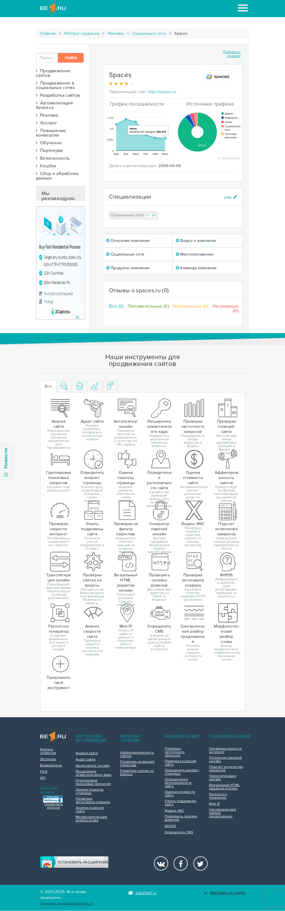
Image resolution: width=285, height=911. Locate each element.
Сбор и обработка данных (57, 176)
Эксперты (48, 759)
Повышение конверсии (51, 133)
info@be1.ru (143, 893)
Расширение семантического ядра (93, 773)
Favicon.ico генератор (218, 796)
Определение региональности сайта (178, 783)
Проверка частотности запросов (175, 752)
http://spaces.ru (162, 91)
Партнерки (49, 150)
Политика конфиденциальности (67, 903)
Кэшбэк (46, 166)
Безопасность (53, 158)
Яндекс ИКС (174, 811)
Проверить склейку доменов (181, 818)
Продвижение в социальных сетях (55, 85)
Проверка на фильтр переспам (137, 763)
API (43, 778)
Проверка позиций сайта (181, 763)
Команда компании (196, 268)
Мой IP (214, 804)
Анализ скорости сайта (90, 809)
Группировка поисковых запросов (93, 782)
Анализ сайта (87, 753)
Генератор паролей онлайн (225, 759)
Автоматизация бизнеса (54, 105)
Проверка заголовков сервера (93, 800)
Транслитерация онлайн (222, 777)
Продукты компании (128, 268)
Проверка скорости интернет (225, 750)
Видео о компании (196, 240)
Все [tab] (48, 386)
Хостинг (46, 123)
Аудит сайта (85, 759)
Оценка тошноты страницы (90, 791)
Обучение (49, 143)
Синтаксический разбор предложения (222, 813)
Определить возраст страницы (182, 772)
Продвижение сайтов (53, 73)
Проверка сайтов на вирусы (137, 772)
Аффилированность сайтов (137, 754)
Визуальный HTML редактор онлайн (224, 786)
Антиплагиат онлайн (93, 766)
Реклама (116, 33)
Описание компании (128, 240)
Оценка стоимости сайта (180, 793)
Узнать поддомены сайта (181, 802)
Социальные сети (149, 33)
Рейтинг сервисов (81, 33)
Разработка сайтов (58, 95)
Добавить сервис (231, 54)
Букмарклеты (51, 765)
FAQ (43, 772)
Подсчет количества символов (226, 768)
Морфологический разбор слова (91, 818)
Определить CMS (179, 832)
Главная (48, 33)
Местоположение (195, 254)
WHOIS (170, 826)
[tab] (64, 387)
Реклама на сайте (224, 893)
